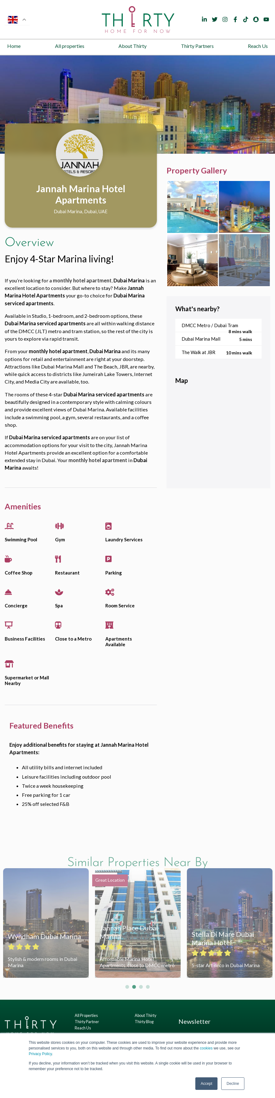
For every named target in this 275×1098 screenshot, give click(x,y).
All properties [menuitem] (69, 46)
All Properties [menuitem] (86, 1015)
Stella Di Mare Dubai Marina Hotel (223, 938)
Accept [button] (206, 1083)
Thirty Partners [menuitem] (197, 46)
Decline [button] (233, 1083)
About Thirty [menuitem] (132, 46)
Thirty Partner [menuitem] (87, 1021)
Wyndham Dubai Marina (44, 936)
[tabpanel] (137, 104)
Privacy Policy (40, 1054)
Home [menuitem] (14, 46)
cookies (206, 1048)
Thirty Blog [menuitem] (144, 1021)
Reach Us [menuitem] (258, 46)
